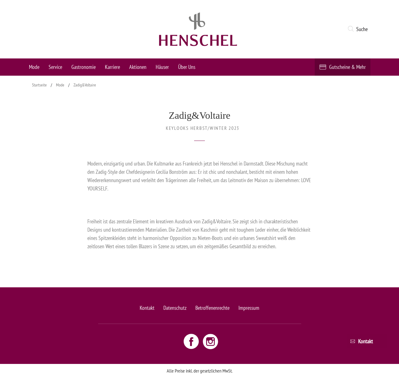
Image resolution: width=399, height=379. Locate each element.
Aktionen (137, 66)
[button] (359, 29)
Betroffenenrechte (212, 307)
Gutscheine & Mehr (347, 66)
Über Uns (186, 66)
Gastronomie (83, 66)
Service (55, 66)
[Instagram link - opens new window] (210, 341)
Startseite (39, 85)
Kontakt (147, 307)
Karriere (112, 66)
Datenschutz (174, 307)
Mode (34, 66)
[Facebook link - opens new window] (192, 341)
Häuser (162, 66)
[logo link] (198, 29)
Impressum (248, 307)
